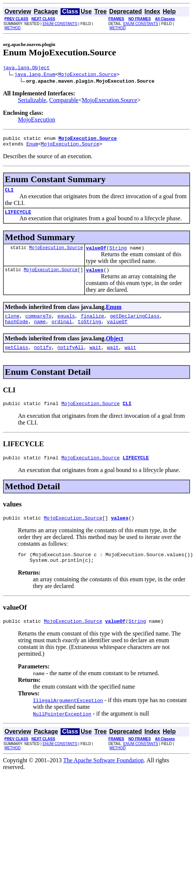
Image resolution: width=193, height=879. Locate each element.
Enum (32, 147)
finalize (92, 324)
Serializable (32, 101)
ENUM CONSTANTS (60, 24)
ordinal (62, 331)
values (95, 277)
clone (12, 324)
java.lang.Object (26, 68)
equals (66, 324)
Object (114, 348)
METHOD (12, 28)
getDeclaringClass (135, 324)
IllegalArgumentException (68, 718)
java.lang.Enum (35, 75)
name (40, 331)
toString (89, 331)
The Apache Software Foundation (103, 778)
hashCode (16, 331)
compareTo (38, 324)
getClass (16, 358)
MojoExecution (36, 120)
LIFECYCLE (18, 217)
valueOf (96, 254)
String (118, 254)
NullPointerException (62, 731)
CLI (9, 194)
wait (95, 358)
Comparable (64, 101)
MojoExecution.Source (87, 75)
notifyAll (70, 358)
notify (43, 358)
